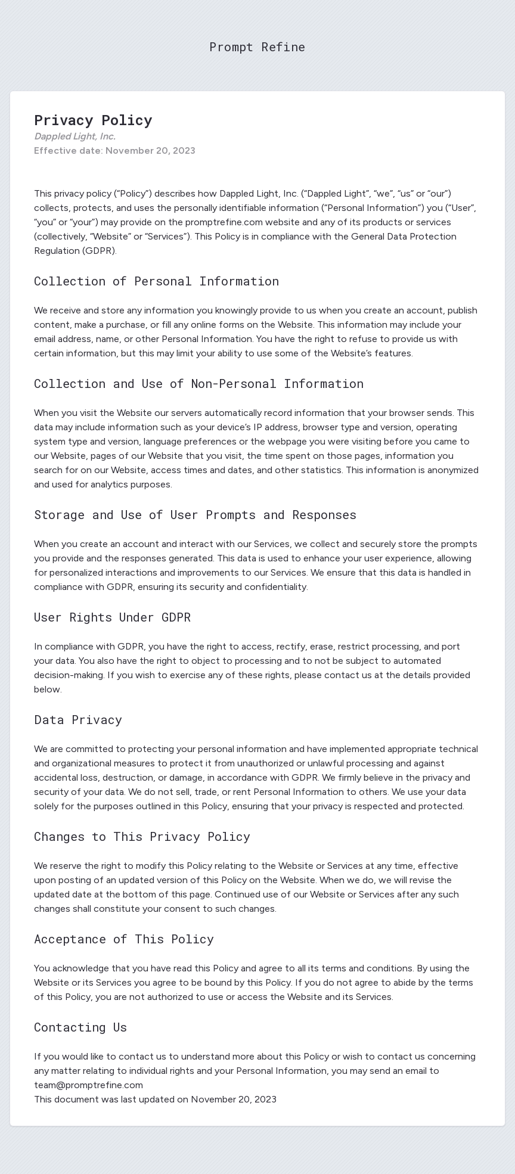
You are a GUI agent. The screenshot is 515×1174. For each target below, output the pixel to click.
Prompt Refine (257, 46)
